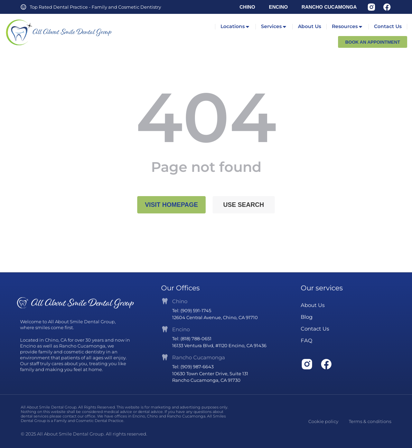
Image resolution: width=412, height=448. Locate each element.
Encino (181, 329)
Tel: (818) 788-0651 (192, 338)
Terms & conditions (370, 421)
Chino (179, 301)
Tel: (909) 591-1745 (191, 310)
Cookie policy (323, 421)
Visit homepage (171, 204)
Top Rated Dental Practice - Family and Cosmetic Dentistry (95, 7)
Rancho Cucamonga (198, 357)
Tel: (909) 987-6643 (193, 366)
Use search (243, 204)
